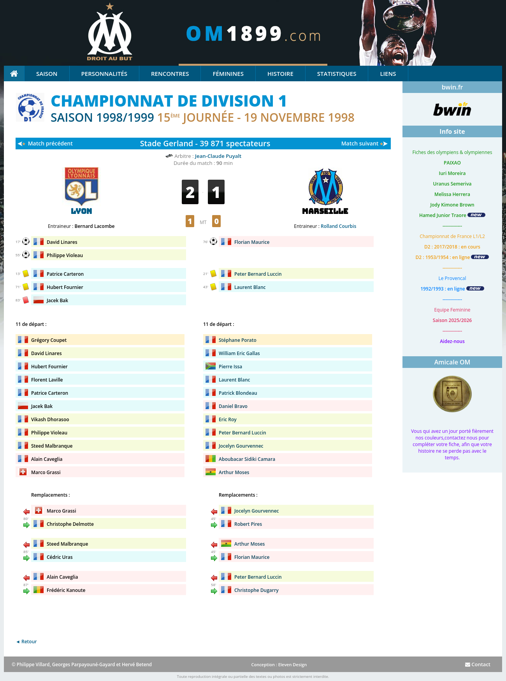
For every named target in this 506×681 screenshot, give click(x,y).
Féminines (228, 73)
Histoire (280, 73)
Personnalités (104, 73)
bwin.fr (452, 87)
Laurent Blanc (249, 287)
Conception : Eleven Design (279, 664)
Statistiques (337, 73)
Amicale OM (452, 362)
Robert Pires (248, 524)
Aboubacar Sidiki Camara (247, 459)
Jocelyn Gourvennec (241, 446)
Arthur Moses (234, 472)
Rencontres (170, 73)
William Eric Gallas (239, 353)
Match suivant (360, 143)
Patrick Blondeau (238, 393)
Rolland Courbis (338, 226)
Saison (47, 73)
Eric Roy (228, 419)
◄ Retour (26, 641)
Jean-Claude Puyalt (218, 155)
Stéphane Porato (238, 340)
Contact (477, 664)
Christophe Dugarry (256, 590)
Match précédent (50, 143)
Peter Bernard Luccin (258, 274)
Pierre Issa (230, 366)
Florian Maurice (251, 242)
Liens (388, 73)
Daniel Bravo (233, 406)
